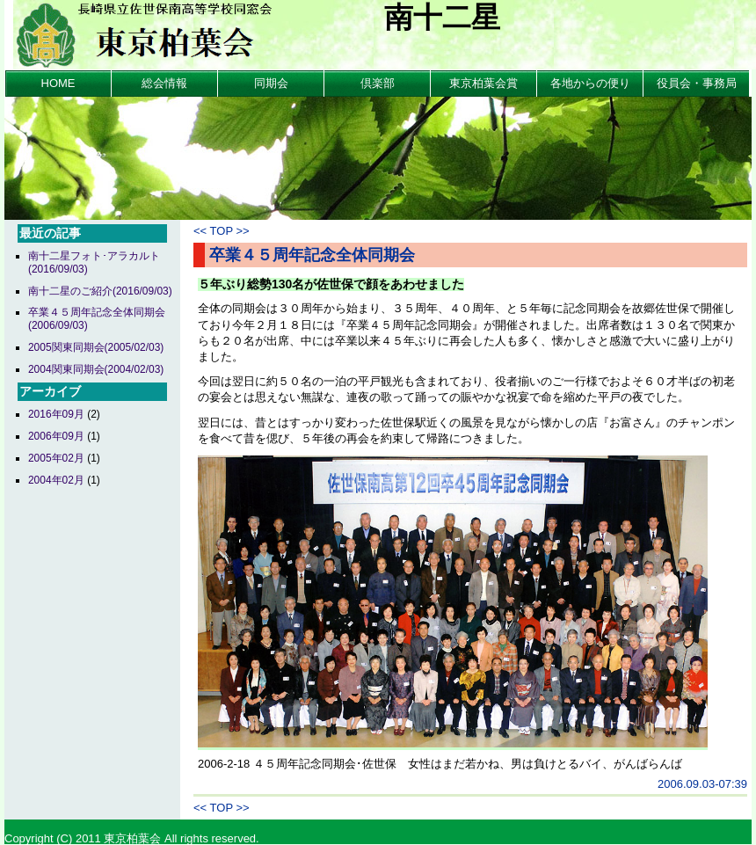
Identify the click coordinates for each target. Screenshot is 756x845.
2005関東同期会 (96, 347)
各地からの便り (590, 83)
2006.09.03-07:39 (702, 783)
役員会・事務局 (697, 83)
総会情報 (164, 83)
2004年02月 (56, 480)
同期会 (271, 83)
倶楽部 (377, 83)
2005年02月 (56, 458)
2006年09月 (56, 436)
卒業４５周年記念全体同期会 (312, 255)
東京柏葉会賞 (483, 83)
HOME (58, 83)
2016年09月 (56, 414)
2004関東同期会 (96, 369)
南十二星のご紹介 (100, 291)
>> (242, 230)
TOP (221, 230)
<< (200, 230)
